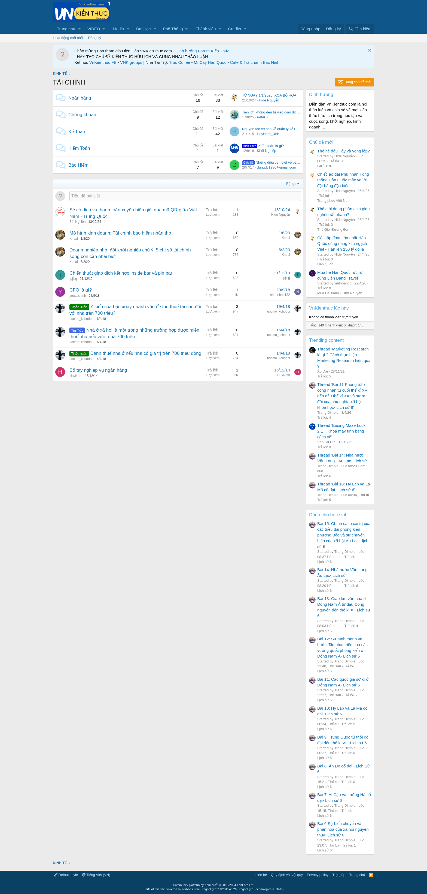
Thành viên (206, 28)
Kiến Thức (220, 51)
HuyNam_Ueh (268, 134)
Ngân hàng (79, 98)
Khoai (73, 239)
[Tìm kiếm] (360, 29)
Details (278, 889)
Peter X (263, 117)
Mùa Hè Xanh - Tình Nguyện (339, 293)
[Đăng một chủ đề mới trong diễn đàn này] (185, 196)
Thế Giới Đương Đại (333, 229)
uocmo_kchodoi (80, 319)
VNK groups (131, 62)
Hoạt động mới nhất (68, 38)
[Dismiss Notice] (369, 51)
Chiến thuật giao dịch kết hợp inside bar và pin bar (120, 273)
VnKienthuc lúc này (329, 308)
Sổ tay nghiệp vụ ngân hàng (98, 370)
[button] (79, 29)
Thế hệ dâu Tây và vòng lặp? (343, 151)
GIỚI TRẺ (324, 166)
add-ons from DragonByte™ (200, 889)
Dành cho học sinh (328, 514)
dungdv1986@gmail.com (276, 167)
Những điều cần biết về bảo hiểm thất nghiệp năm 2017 (292, 162)
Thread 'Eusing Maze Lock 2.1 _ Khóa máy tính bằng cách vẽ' (341, 431)
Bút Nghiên (77, 222)
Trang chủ (66, 28)
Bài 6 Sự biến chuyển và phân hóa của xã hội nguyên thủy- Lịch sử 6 (343, 829)
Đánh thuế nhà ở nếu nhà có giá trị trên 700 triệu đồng (145, 353)
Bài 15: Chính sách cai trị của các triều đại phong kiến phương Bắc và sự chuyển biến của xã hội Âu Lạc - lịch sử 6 (343, 535)
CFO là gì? (80, 290)
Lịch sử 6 (324, 562)
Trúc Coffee (179, 62)
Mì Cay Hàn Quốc (210, 62)
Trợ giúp (339, 875)
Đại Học (143, 28)
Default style (66, 875)
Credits (234, 28)
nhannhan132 (280, 295)
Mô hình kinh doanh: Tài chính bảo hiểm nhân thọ (120, 233)
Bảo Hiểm (78, 165)
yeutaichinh (77, 296)
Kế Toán (76, 131)
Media (118, 28)
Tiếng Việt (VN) (96, 875)
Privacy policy (317, 875)
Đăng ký (94, 38)
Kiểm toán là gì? (263, 146)
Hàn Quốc (325, 264)
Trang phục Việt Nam (333, 201)
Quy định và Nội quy (287, 875)
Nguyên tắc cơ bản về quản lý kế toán (271, 129)
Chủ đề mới (321, 142)
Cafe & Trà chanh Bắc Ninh (254, 62)
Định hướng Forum (192, 51)
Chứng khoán (82, 114)
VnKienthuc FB (103, 62)
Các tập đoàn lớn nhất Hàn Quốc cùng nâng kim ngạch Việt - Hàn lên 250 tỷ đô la (342, 243)
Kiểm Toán (79, 148)
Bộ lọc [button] (291, 184)
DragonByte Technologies (254, 889)
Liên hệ (261, 875)
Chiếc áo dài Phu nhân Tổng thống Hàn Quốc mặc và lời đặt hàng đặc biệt (343, 180)
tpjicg (73, 279)
